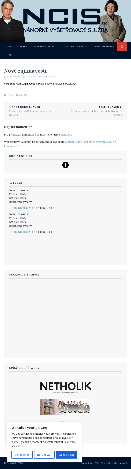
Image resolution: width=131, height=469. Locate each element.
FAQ (10, 55)
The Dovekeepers (104, 46)
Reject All (44, 454)
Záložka (23, 95)
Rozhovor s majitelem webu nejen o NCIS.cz (34, 111)
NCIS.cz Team (100, 463)
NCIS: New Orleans (74, 46)
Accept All (66, 454)
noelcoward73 (13, 76)
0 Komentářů (48, 76)
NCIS (22, 46)
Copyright (12, 463)
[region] (44, 442)
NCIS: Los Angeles (44, 46)
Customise (22, 454)
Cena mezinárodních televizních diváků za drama (96, 111)
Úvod (10, 46)
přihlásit (66, 134)
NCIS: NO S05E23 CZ (23, 232)
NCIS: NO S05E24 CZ (23, 208)
